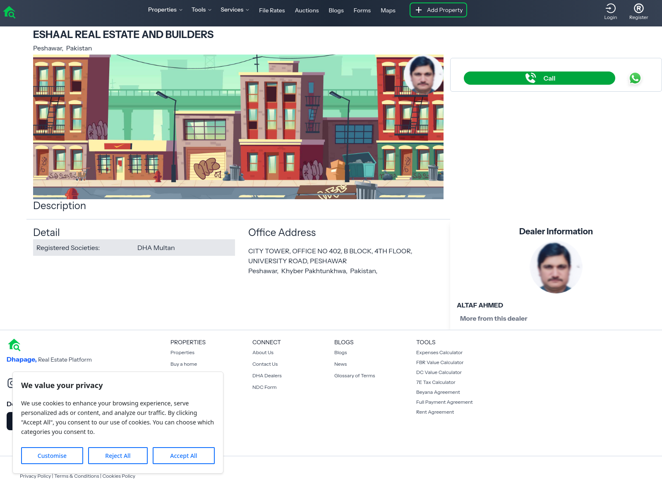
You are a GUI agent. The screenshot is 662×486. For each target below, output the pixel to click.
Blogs (336, 10)
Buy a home (183, 364)
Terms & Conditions (76, 476)
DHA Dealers (267, 375)
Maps (388, 10)
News (340, 364)
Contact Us (265, 364)
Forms (362, 10)
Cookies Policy (118, 476)
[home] (9, 11)
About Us (262, 352)
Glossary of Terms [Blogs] (354, 375)
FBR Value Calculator (440, 362)
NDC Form (264, 387)
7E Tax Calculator (436, 382)
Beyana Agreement (438, 392)
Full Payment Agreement (444, 402)
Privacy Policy (35, 476)
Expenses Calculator (439, 352)
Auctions (307, 10)
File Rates (272, 10)
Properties (182, 352)
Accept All (183, 456)
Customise (52, 456)
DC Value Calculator (439, 372)
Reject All (117, 456)
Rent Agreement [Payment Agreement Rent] (435, 412)
